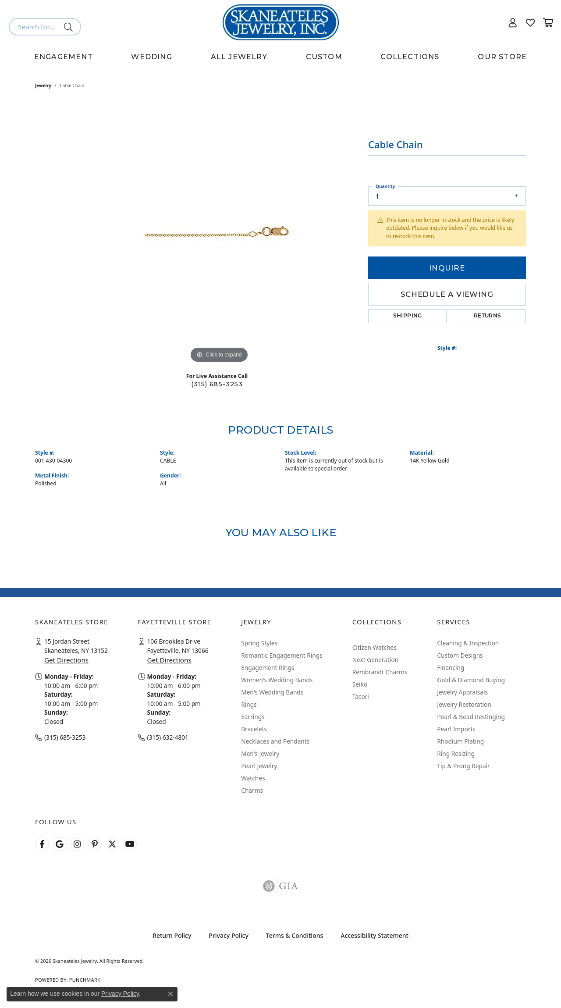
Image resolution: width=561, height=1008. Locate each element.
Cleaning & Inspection (468, 643)
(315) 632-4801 (167, 737)
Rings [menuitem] (248, 704)
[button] (512, 22)
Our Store (502, 57)
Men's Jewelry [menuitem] (260, 753)
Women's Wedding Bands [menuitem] (276, 680)
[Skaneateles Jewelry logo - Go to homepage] (281, 22)
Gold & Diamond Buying (471, 680)
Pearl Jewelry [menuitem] (259, 766)
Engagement (63, 57)
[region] (219, 233)
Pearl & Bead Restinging (471, 716)
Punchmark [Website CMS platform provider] (84, 979)
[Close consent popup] (170, 994)
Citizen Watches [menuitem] (374, 647)
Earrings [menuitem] (253, 716)
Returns (487, 316)
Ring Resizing (456, 753)
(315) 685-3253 (217, 384)
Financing (450, 667)
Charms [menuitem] (252, 790)
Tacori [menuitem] (360, 696)
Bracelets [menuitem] (254, 729)
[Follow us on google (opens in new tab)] (60, 844)
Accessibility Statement (374, 935)
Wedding (151, 57)
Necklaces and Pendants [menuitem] (275, 741)
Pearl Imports (456, 729)
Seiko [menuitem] (359, 684)
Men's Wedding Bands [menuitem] (272, 692)
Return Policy (172, 935)
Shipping (407, 316)
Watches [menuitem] (253, 778)
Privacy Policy (228, 935)
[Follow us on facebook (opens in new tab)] (42, 844)
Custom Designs (460, 655)
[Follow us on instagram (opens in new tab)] (77, 844)
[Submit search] (70, 27)
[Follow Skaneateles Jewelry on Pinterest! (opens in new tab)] (95, 844)
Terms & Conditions (294, 935)
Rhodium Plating (460, 741)
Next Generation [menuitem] (375, 659)
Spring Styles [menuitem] (259, 643)
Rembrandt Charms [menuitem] (380, 672)
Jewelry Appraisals (462, 692)
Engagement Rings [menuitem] (267, 667)
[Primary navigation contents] (280, 57)
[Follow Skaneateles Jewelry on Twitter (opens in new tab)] (112, 844)
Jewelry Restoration (464, 704)
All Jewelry (239, 57)
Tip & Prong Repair (463, 766)
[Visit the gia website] (280, 886)
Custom (324, 57)
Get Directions (66, 659)
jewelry (43, 85)
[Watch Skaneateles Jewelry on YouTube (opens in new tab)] (130, 844)
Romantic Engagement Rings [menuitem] (281, 655)
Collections (409, 57)
